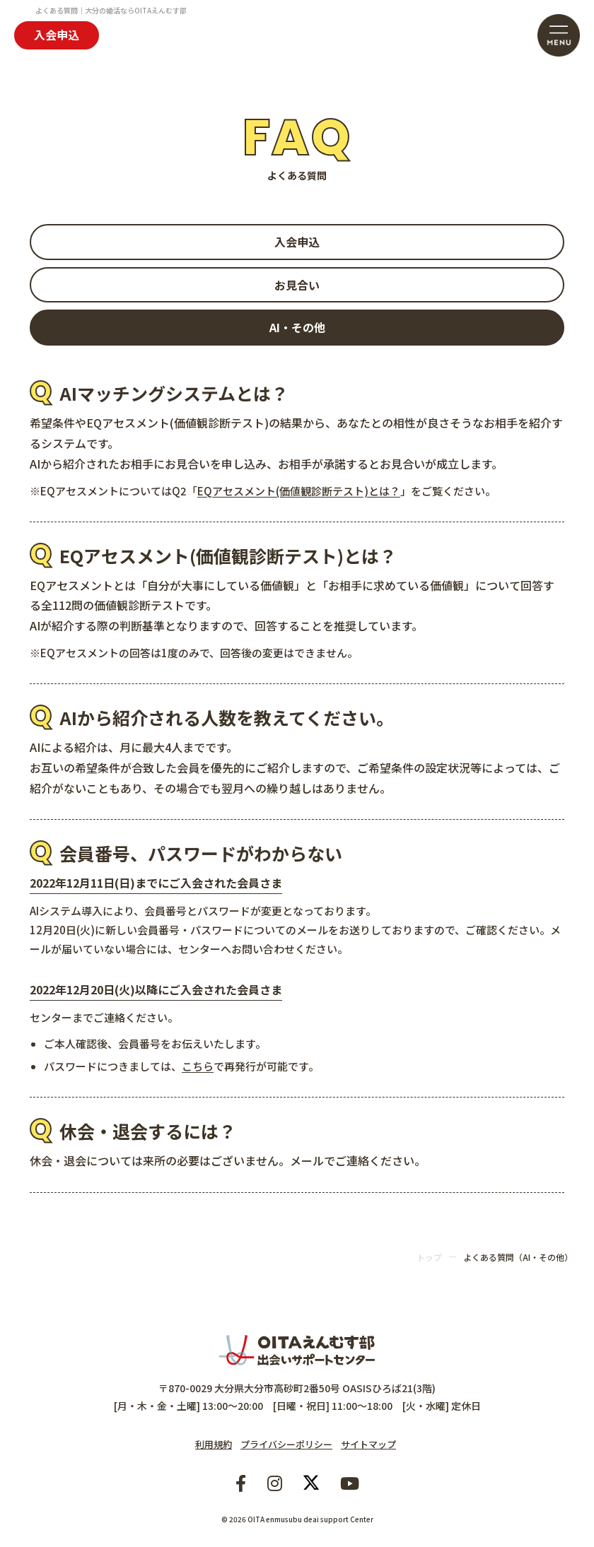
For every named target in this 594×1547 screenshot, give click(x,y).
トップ (429, 1257)
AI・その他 (297, 327)
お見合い (297, 284)
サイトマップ (368, 1444)
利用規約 (213, 1444)
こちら (198, 1066)
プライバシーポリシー (286, 1444)
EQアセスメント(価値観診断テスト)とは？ (298, 490)
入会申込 (56, 34)
